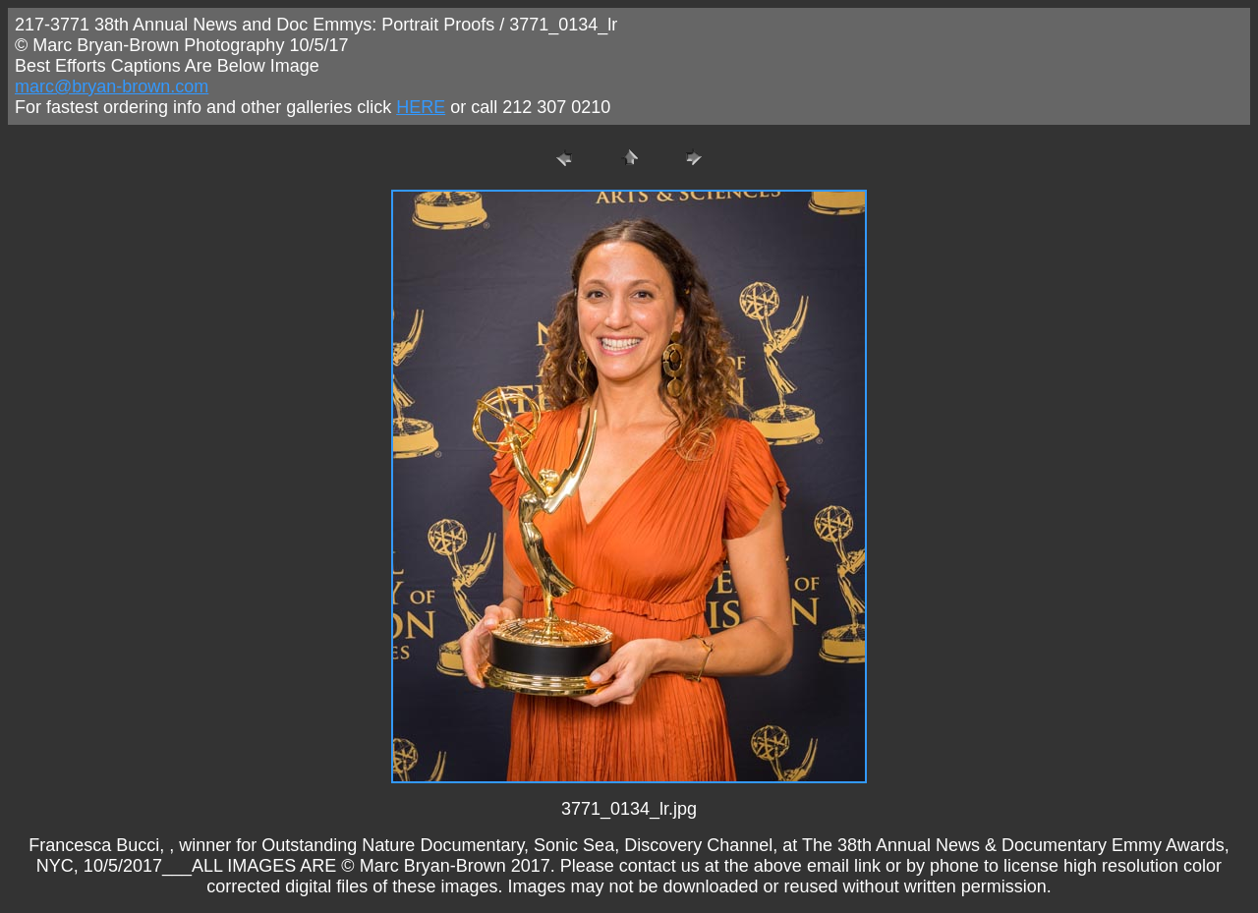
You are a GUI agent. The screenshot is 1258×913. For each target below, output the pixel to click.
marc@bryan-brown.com (111, 86)
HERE (420, 107)
